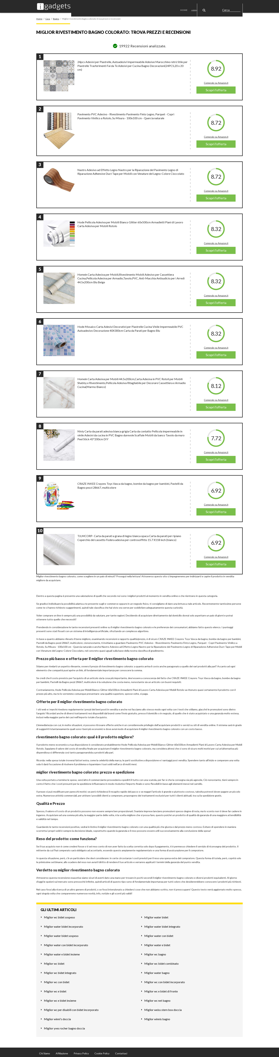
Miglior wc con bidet (56, 980)
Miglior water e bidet (157, 943)
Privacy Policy (81, 1051)
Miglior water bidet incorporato (63, 924)
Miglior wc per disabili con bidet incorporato (71, 1007)
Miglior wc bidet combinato (161, 961)
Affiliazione (62, 1051)
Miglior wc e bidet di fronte (161, 989)
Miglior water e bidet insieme (62, 952)
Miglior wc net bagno (157, 998)
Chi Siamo (44, 1051)
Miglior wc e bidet (55, 989)
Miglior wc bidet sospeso (59, 915)
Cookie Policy (101, 1051)
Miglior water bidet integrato (162, 924)
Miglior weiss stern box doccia (163, 1007)
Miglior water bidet (156, 915)
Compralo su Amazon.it (216, 81)
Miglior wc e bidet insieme (60, 998)
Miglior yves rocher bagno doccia (64, 1026)
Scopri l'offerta (216, 88)
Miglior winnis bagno (157, 1017)
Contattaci (121, 1051)
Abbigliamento (201, 5)
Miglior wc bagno (155, 952)
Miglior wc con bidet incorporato (164, 980)
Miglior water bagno (157, 970)
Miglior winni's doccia (57, 1017)
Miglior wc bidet (54, 961)
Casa (220, 5)
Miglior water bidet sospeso (61, 933)
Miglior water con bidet (158, 933)
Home (186, 5)
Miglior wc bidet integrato (60, 970)
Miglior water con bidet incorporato (66, 943)
